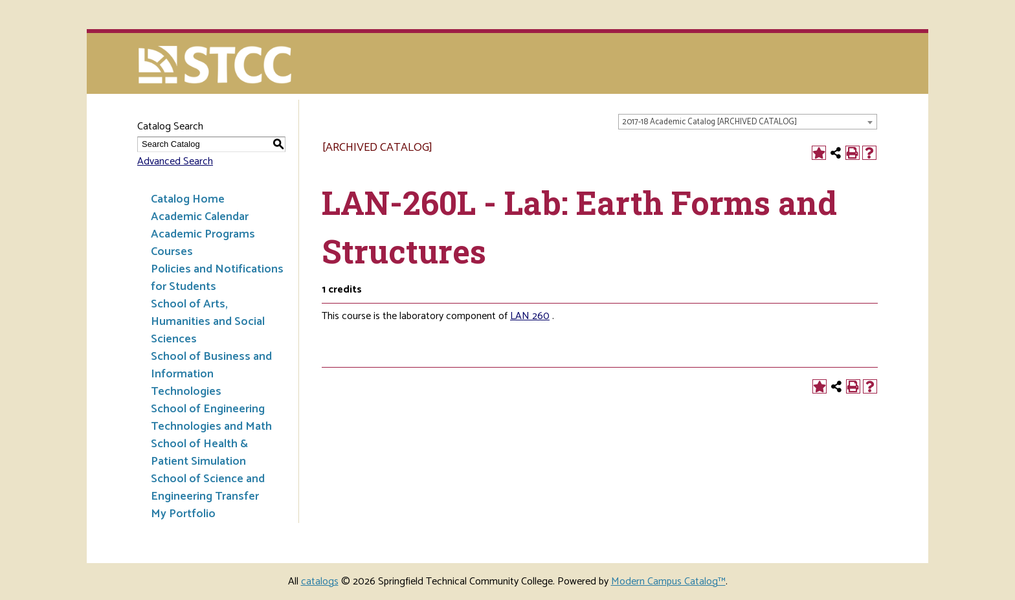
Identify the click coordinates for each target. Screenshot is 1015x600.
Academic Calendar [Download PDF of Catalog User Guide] (200, 217)
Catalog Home (188, 199)
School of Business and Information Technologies (211, 374)
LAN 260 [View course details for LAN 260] (530, 316)
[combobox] (747, 121)
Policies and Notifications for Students (217, 278)
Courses (172, 251)
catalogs (320, 581)
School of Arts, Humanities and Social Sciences (208, 321)
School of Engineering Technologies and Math (211, 417)
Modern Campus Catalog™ (668, 581)
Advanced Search (175, 161)
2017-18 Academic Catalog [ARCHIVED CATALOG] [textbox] (709, 122)
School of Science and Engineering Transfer (208, 487)
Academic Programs (203, 234)
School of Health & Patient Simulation (199, 452)
